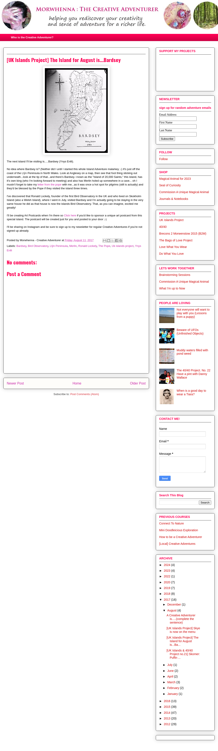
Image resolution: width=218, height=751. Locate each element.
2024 (167, 565)
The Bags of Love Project (175, 240)
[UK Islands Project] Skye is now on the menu (183, 630)
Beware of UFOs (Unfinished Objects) (190, 331)
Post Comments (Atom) (84, 394)
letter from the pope (50, 184)
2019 (167, 588)
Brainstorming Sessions (174, 275)
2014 (167, 712)
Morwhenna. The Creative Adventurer (108, 21)
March (171, 682)
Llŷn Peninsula (59, 246)
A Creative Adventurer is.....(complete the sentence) (181, 619)
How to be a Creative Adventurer (180, 537)
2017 (167, 599)
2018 (167, 593)
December (174, 604)
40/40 (163, 226)
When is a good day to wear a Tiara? (191, 392)
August (172, 610)
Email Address (168, 114)
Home (77, 383)
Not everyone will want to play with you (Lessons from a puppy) (193, 313)
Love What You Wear (173, 247)
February (173, 688)
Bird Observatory (38, 246)
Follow (163, 159)
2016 (167, 701)
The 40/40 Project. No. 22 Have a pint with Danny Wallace (194, 374)
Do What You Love (171, 253)
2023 (167, 570)
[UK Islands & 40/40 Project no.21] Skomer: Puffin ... (183, 654)
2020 (167, 582)
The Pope (104, 246)
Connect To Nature (171, 523)
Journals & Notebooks (173, 199)
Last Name (165, 130)
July (170, 665)
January (173, 694)
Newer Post (15, 383)
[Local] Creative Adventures (177, 543)
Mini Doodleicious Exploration (178, 530)
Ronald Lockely (87, 246)
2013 (167, 718)
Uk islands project (123, 246)
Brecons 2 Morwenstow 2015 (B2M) (182, 233)
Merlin (73, 246)
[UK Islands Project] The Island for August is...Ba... (183, 641)
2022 (167, 576)
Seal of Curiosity (170, 185)
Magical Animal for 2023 (175, 178)
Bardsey (21, 246)
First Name (165, 122)
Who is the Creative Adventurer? (32, 37)
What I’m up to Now (172, 288)
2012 (167, 724)
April (170, 676)
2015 (167, 706)
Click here (70, 215)
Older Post (138, 383)
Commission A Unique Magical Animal (184, 192)
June (170, 670)
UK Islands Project (171, 220)
